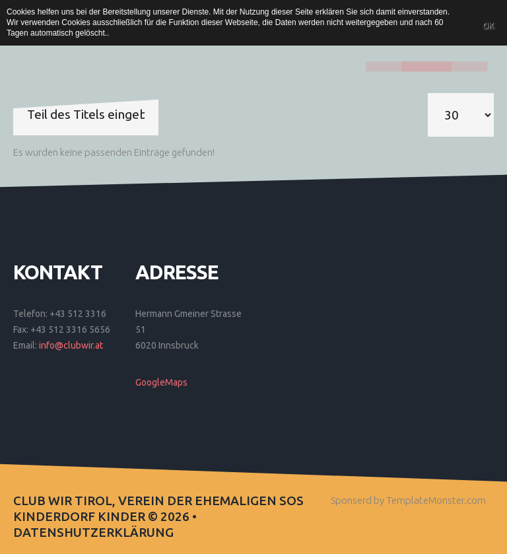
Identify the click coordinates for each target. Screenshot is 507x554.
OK (488, 25)
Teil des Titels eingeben (13, 93)
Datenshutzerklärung (93, 532)
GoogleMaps (161, 382)
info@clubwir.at (71, 345)
